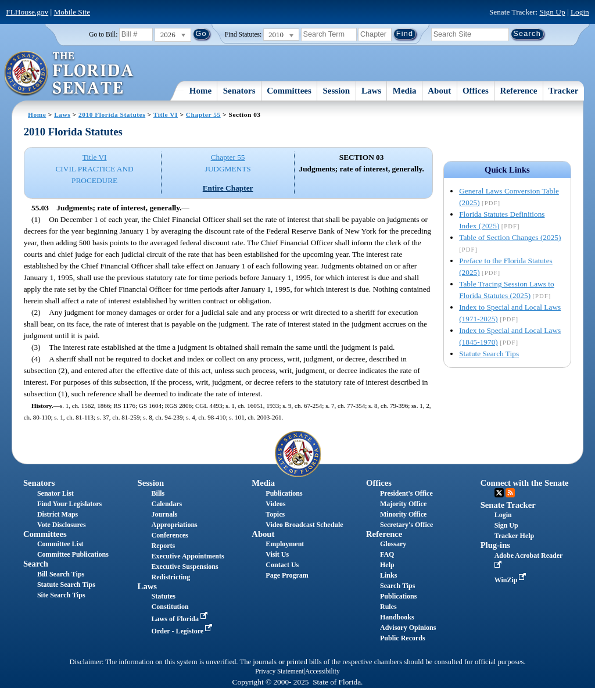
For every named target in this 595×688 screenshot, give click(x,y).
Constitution (170, 607)
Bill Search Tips (60, 574)
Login (580, 12)
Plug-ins (495, 545)
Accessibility (322, 671)
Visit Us (277, 554)
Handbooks (397, 617)
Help (387, 565)
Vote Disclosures (61, 525)
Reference (518, 90)
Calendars (167, 504)
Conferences (170, 535)
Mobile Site (72, 12)
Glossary (393, 544)
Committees (289, 90)
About (439, 90)
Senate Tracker (508, 505)
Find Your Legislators (69, 504)
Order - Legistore (183, 631)
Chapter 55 (203, 114)
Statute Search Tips (489, 353)
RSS (510, 492)
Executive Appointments (188, 556)
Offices (476, 90)
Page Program (287, 575)
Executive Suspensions (185, 566)
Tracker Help (514, 536)
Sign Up (552, 12)
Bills (158, 493)
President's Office (406, 493)
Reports (163, 546)
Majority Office (403, 504)
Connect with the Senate (525, 483)
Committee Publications (73, 554)
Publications (284, 493)
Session (336, 90)
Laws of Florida (181, 619)
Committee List (60, 544)
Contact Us (282, 565)
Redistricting (171, 577)
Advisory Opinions (408, 628)
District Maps (57, 514)
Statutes (163, 596)
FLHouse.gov (27, 12)
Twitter (499, 492)
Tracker (563, 90)
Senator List (55, 493)
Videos (275, 504)
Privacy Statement (279, 671)
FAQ (387, 554)
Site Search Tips (61, 595)
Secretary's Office (406, 525)
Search (35, 563)
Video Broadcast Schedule (304, 525)
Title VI (165, 114)
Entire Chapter (228, 188)
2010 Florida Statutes (111, 114)
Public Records (402, 638)
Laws (371, 90)
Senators (239, 90)
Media (405, 90)
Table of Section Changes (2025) (510, 237)
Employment (285, 544)
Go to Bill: (103, 34)
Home (200, 90)
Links (388, 575)
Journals (165, 514)
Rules (388, 607)
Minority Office (403, 514)
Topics (275, 514)
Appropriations (175, 525)
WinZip (511, 580)
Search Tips (397, 586)
